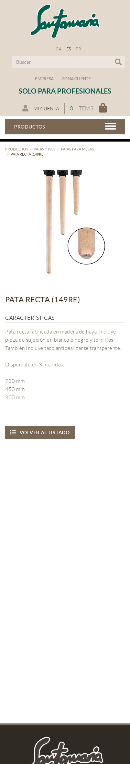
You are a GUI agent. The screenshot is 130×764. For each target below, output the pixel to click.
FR (78, 49)
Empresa (44, 78)
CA (59, 49)
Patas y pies (44, 149)
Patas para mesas (77, 149)
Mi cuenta (40, 108)
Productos (16, 149)
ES (68, 49)
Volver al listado (40, 432)
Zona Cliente (76, 78)
